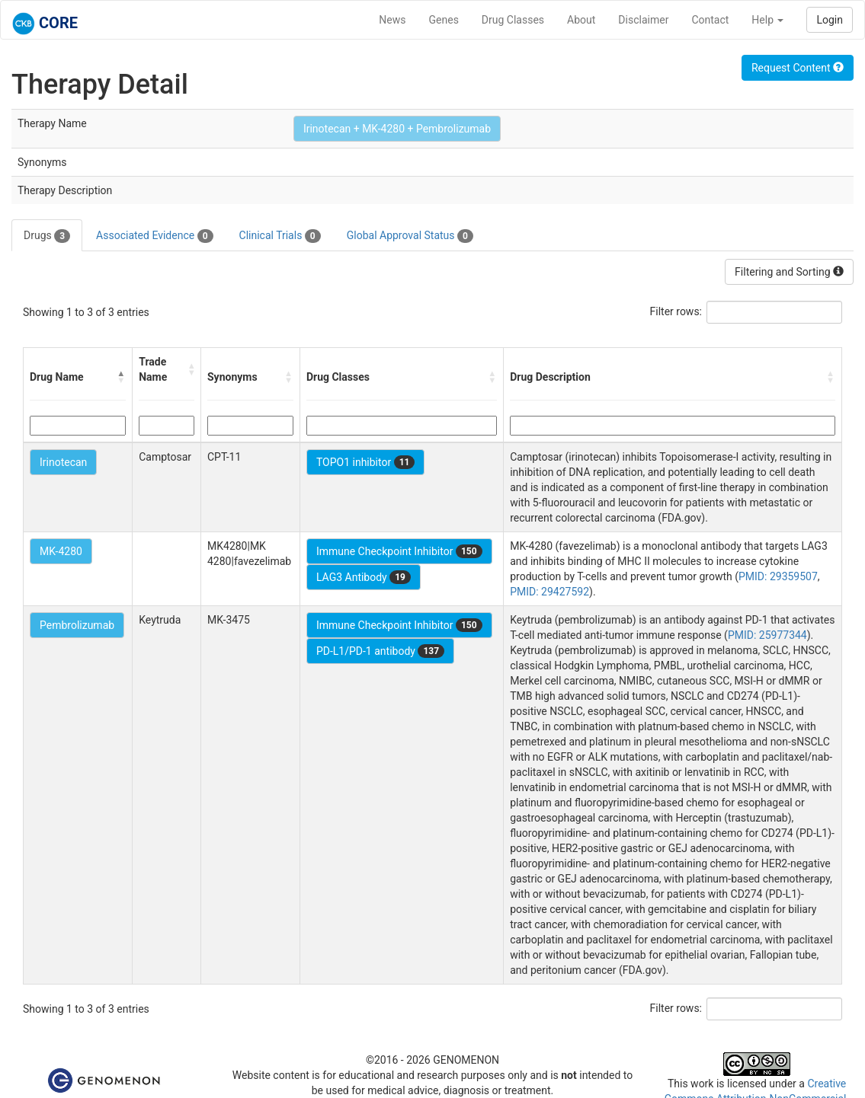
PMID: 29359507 (778, 576)
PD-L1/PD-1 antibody (380, 651)
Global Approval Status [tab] (410, 236)
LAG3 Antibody (363, 577)
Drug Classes (513, 20)
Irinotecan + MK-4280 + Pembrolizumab (397, 129)
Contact (710, 20)
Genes (444, 20)
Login (829, 20)
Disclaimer (643, 20)
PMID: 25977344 (767, 635)
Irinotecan (63, 462)
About (581, 20)
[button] (121, 377)
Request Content (797, 68)
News (392, 20)
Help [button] (767, 20)
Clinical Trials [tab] (280, 236)
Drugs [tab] (47, 236)
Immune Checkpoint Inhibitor (399, 551)
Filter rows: (676, 311)
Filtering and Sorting (789, 272)
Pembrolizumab (77, 625)
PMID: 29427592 (549, 592)
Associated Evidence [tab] (154, 236)
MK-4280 (61, 551)
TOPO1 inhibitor (365, 462)
